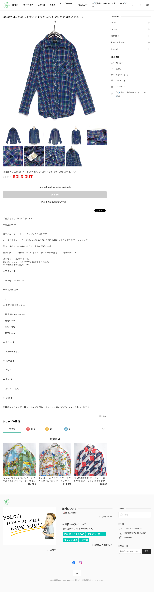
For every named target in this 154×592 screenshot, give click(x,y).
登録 (147, 551)
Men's (113, 22)
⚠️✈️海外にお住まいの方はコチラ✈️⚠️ (109, 5)
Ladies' (114, 29)
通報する (102, 416)
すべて (12, 429)
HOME (15, 5)
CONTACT (82, 5)
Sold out (55, 194)
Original (114, 49)
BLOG (52, 5)
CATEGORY (28, 5)
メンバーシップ (65, 5)
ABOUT (41, 5)
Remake (115, 36)
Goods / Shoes (118, 42)
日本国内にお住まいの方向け (55, 202)
